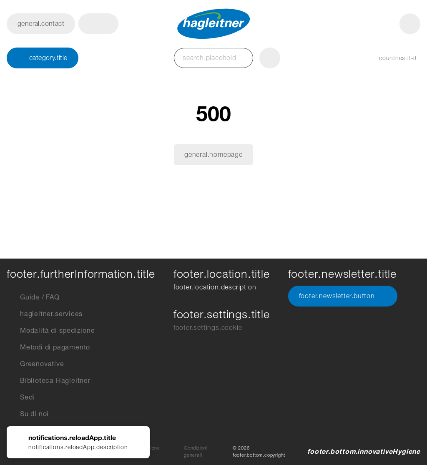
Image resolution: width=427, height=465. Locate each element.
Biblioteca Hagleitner (48, 381)
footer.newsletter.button (343, 296)
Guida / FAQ (33, 297)
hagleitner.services (45, 314)
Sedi (21, 397)
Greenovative (35, 364)
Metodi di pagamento (48, 347)
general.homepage (213, 154)
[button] (98, 23)
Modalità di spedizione (51, 331)
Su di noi (28, 414)
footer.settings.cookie (207, 327)
